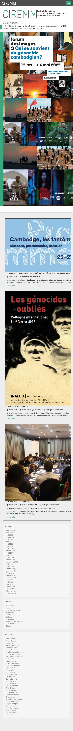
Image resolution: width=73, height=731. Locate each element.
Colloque (9, 617)
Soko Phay (10, 643)
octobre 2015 (11, 593)
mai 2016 (9, 582)
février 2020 (10, 551)
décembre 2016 (11, 578)
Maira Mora (10, 659)
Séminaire (9, 626)
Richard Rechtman (12, 645)
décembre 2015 (11, 591)
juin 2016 (9, 580)
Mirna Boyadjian (12, 690)
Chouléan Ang (11, 697)
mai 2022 (9, 544)
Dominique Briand (12, 701)
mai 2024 (9, 535)
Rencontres (10, 608)
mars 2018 (10, 566)
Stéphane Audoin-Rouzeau (15, 652)
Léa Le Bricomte (12, 686)
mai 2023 (9, 539)
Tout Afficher (10, 530)
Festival (8, 615)
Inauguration (11, 624)
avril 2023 (9, 542)
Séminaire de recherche (14, 621)
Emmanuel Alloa (12, 648)
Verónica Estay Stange (14, 699)
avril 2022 (9, 546)
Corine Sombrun (12, 679)
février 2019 (10, 560)
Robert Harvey (11, 672)
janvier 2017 (10, 575)
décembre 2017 (11, 571)
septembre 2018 (12, 562)
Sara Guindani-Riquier (14, 656)
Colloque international (14, 610)
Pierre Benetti (11, 650)
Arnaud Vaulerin (12, 710)
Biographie (10, 612)
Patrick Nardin (11, 668)
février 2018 (10, 569)
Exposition (10, 619)
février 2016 (10, 586)
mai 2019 (9, 553)
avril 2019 (9, 555)
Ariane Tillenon (11, 713)
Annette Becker (11, 692)
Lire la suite (11, 286)
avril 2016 (9, 584)
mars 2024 (10, 537)
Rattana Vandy (11, 674)
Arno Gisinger (11, 688)
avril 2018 (9, 564)
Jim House (9, 715)
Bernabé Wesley (12, 708)
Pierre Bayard (11, 641)
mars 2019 (10, 557)
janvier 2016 (10, 589)
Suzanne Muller (11, 681)
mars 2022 (10, 548)
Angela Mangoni (12, 704)
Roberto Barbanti (12, 695)
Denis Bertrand (11, 706)
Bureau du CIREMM (13, 654)
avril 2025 (9, 533)
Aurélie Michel (11, 683)
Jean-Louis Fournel (13, 665)
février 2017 (10, 573)
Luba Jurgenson (11, 661)
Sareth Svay (10, 677)
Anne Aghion (10, 670)
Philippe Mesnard (12, 663)
